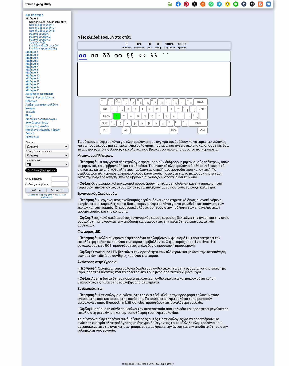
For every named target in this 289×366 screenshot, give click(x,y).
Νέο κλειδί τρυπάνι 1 (41, 24)
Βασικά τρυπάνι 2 (40, 36)
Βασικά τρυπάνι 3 (40, 39)
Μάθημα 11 (32, 78)
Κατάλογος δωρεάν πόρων (43, 129)
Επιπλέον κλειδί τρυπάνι (43, 45)
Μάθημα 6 (32, 63)
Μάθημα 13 (32, 84)
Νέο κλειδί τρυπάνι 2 (41, 27)
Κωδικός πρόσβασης (36, 184)
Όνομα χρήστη (33, 179)
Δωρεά (30, 133)
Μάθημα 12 (32, 81)
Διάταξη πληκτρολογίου (39, 151)
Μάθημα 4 (32, 57)
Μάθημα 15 (32, 90)
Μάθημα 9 (32, 72)
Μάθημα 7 (32, 66)
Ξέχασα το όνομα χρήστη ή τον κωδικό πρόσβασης (47, 196)
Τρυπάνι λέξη (37, 42)
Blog (28, 115)
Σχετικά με (32, 136)
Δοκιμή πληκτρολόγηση (40, 97)
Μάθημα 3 (32, 54)
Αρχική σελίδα (34, 14)
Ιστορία (30, 108)
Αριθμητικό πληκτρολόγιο (42, 104)
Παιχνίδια (31, 100)
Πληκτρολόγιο (33, 160)
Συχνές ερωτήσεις (37, 122)
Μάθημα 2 (32, 51)
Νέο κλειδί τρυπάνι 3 (41, 30)
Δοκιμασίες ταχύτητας (39, 93)
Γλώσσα (30, 142)
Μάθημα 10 (32, 75)
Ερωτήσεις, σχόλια (37, 126)
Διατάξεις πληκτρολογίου (41, 118)
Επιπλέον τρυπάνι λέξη (43, 48)
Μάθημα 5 (32, 60)
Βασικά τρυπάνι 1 (40, 33)
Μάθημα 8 (32, 69)
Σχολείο (30, 111)
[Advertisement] (154, 21)
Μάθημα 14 (32, 87)
